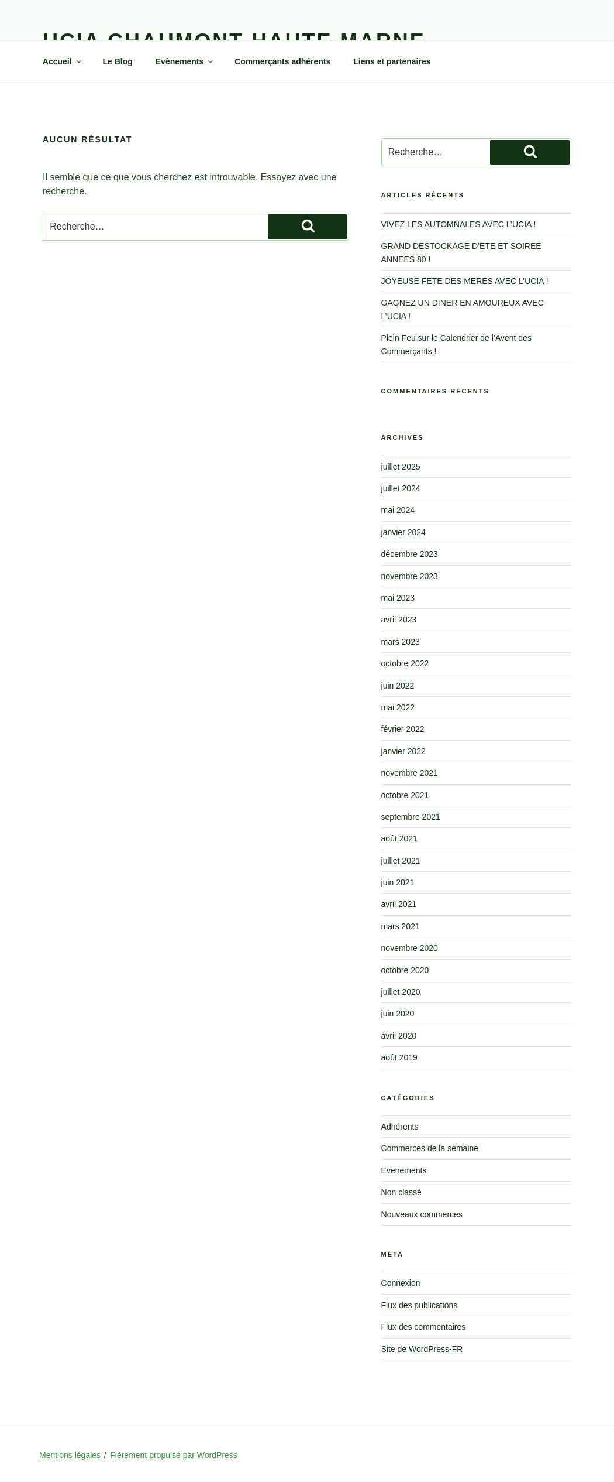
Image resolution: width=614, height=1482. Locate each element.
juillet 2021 (400, 860)
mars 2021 (400, 926)
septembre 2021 (410, 817)
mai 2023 (398, 598)
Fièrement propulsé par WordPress (173, 1455)
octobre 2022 (405, 663)
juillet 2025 (400, 466)
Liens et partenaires (391, 61)
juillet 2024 (400, 488)
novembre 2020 (409, 948)
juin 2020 (398, 1013)
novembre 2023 (409, 576)
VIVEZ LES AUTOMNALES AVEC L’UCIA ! (458, 224)
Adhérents (400, 1126)
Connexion (400, 1283)
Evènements (185, 61)
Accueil (63, 61)
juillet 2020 (400, 992)
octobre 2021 (405, 795)
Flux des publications (419, 1305)
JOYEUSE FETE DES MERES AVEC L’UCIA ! (465, 281)
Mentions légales (70, 1455)
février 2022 (403, 729)
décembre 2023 (409, 554)
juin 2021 (398, 882)
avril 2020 (399, 1036)
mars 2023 (400, 641)
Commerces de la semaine (430, 1148)
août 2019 (399, 1057)
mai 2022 (398, 707)
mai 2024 (398, 510)
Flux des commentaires (423, 1327)
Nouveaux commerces (422, 1214)
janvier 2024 (403, 532)
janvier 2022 (403, 751)
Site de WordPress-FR (422, 1349)
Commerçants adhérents (282, 61)
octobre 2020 (405, 970)
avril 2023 (399, 619)
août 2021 (399, 838)
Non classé (401, 1192)
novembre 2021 (409, 773)
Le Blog (118, 61)
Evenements (404, 1170)
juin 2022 (398, 685)
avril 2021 (399, 904)
